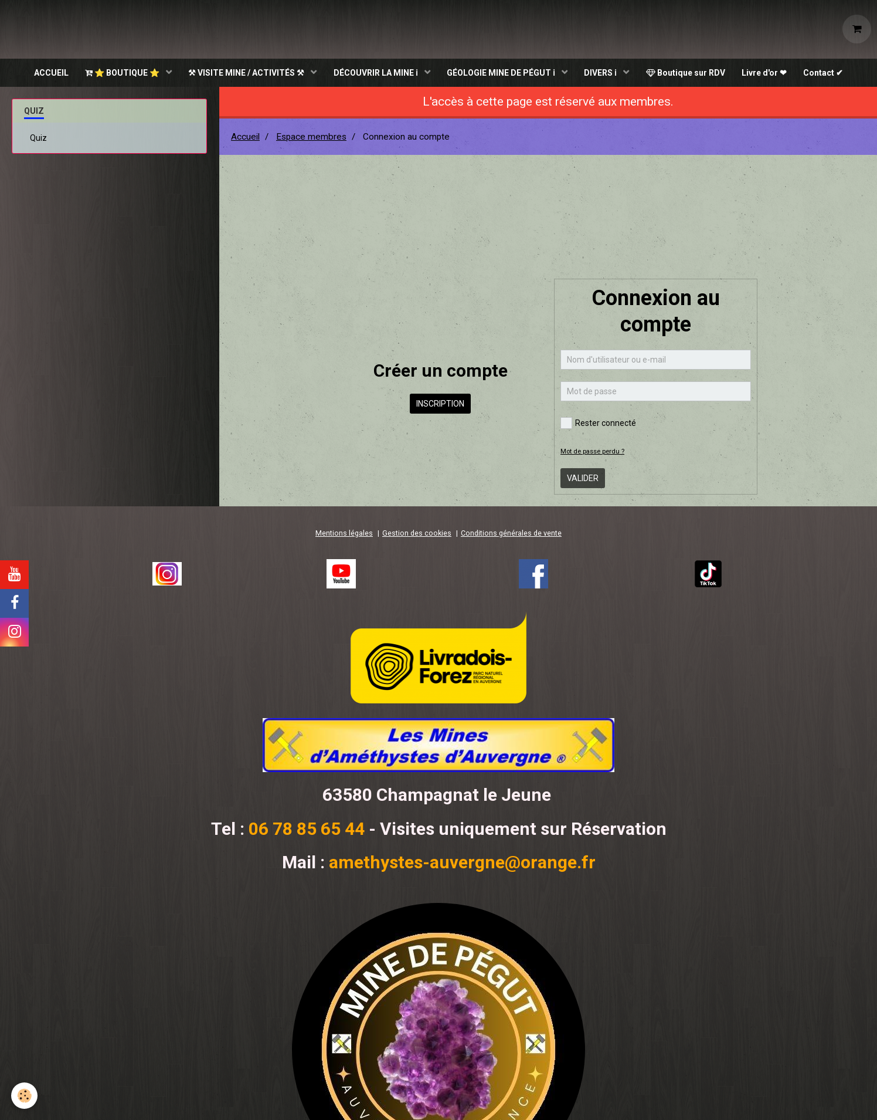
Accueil (245, 138)
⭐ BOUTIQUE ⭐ (120, 73)
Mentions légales (344, 534)
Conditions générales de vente (511, 534)
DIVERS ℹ (602, 73)
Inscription (440, 405)
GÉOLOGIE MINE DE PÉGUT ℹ (502, 73)
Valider (583, 479)
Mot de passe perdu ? (592, 452)
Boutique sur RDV (687, 73)
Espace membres (311, 138)
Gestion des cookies (416, 534)
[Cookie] (25, 1095)
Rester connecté (598, 424)
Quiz (38, 139)
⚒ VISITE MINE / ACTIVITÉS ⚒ (245, 73)
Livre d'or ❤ (767, 73)
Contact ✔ (827, 73)
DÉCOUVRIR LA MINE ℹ (375, 73)
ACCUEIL (47, 73)
